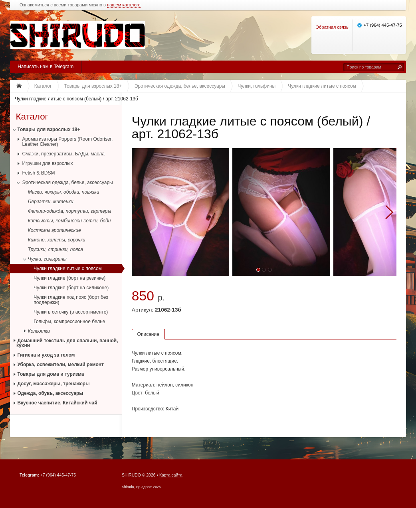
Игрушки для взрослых (47, 163)
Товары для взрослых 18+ (48, 129)
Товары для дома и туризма (50, 374)
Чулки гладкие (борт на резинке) (69, 278)
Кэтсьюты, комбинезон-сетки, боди (69, 221)
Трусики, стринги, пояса (55, 249)
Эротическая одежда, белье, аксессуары (67, 182)
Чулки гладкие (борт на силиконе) (71, 287)
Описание (148, 334)
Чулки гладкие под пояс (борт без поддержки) (71, 299)
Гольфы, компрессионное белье (69, 321)
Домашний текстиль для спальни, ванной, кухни (67, 343)
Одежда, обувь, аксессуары (50, 393)
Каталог (32, 117)
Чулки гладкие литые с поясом (68, 268)
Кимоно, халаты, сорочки (56, 240)
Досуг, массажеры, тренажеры (53, 383)
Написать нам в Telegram (45, 66)
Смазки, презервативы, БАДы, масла (63, 154)
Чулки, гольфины (47, 259)
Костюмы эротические (54, 230)
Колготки (39, 331)
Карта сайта (170, 475)
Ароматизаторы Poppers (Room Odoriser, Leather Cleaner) (67, 141)
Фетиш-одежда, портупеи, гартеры (69, 211)
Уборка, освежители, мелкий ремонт (60, 364)
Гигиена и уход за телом (46, 355)
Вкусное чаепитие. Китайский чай (57, 403)
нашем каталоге (124, 5)
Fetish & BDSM (38, 173)
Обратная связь (331, 27)
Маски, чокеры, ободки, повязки (63, 192)
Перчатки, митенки (50, 201)
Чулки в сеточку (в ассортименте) (71, 312)
